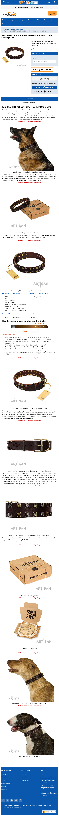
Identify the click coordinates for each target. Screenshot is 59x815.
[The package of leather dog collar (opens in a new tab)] (30, 570)
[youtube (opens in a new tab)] (16, 800)
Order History (24, 774)
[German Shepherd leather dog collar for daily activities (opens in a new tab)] (30, 146)
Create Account (25, 780)
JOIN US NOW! (41, 20)
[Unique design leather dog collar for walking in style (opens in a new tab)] (30, 207)
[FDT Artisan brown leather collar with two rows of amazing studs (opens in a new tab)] (30, 510)
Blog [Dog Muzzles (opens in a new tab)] (42, 774)
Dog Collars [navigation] (10, 29)
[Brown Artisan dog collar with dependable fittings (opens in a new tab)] (30, 445)
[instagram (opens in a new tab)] (20, 800)
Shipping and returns (29, 103)
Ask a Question (36, 49)
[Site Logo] (9, 13)
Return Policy (4, 780)
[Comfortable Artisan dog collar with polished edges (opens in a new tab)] (30, 383)
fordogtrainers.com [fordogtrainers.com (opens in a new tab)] (15, 807)
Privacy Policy (4, 777)
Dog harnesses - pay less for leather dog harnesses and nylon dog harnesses (49, 793)
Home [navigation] (4, 29)
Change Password (25, 777)
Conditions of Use (5, 783)
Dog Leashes (32, 20)
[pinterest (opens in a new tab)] (11, 800)
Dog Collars (23, 20)
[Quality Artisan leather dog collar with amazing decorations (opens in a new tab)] (30, 265)
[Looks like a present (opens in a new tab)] (30, 623)
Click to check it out (44, 88)
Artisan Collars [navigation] (19, 29)
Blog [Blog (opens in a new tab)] (3, 24)
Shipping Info (4, 774)
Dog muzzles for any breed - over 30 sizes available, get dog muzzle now (49, 787)
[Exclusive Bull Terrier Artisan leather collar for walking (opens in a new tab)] (30, 731)
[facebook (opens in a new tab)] (2, 800)
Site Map (3, 786)
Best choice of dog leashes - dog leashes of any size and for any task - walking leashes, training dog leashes (49, 779)
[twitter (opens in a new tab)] (7, 800)
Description (29, 99)
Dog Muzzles (5, 20)
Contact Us (4, 789)
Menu (6, 2)
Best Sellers (50, 20)
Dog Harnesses (14, 20)
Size (34, 58)
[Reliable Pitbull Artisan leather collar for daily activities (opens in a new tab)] (30, 678)
